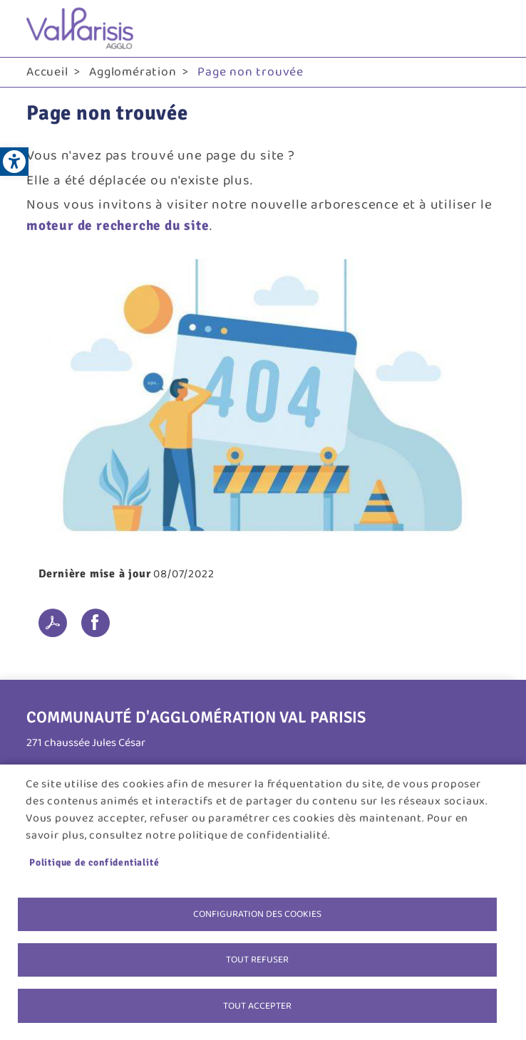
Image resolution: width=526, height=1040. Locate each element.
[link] (14, 161)
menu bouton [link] (485, 28)
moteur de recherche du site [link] (118, 225)
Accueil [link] (47, 72)
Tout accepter (257, 1005)
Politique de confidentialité (94, 861)
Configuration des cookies (257, 912)
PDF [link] (52, 623)
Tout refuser (257, 959)
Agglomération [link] (132, 72)
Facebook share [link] (95, 623)
